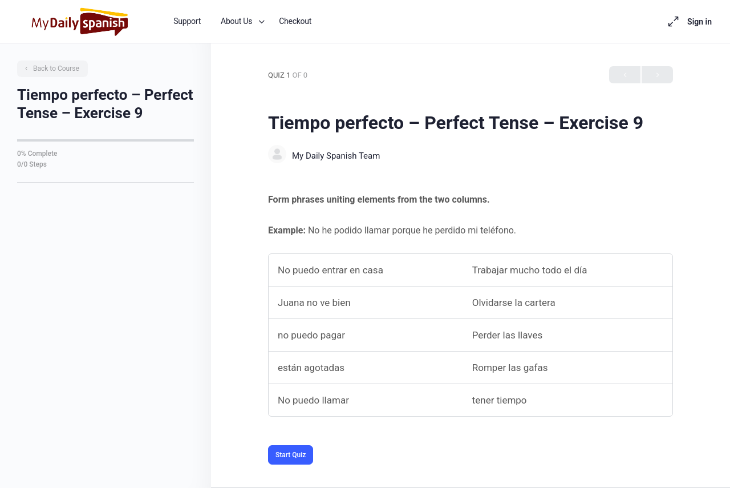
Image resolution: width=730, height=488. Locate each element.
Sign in (699, 21)
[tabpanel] (470, 304)
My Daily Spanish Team (336, 156)
